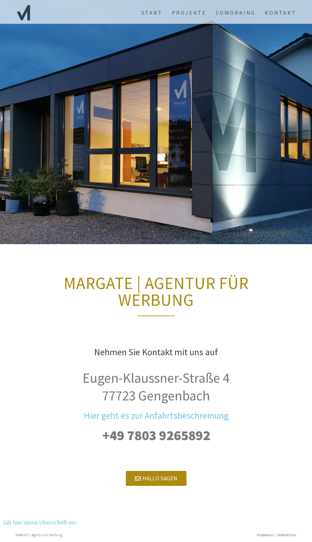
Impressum (265, 535)
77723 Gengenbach (156, 395)
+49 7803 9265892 (156, 435)
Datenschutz (287, 535)
